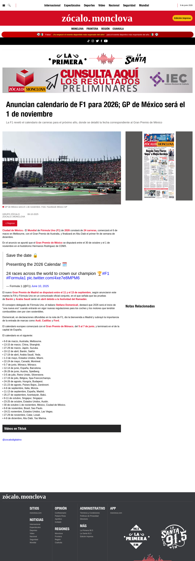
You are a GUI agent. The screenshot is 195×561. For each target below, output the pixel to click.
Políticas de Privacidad (89, 516)
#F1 (105, 273)
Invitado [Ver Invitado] (58, 522)
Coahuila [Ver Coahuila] (118, 28)
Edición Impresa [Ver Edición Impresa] (182, 18)
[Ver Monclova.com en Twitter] (97, 41)
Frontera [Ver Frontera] (92, 28)
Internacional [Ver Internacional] (52, 5)
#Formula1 (16, 278)
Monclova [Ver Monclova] (77, 28)
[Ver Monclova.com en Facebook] (101, 41)
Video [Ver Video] (101, 5)
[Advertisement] (159, 229)
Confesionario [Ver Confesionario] (60, 513)
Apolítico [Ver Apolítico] (58, 519)
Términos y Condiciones (90, 513)
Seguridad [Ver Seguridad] (129, 5)
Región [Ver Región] (105, 28)
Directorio (84, 519)
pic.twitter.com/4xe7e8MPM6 (53, 278)
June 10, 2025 (40, 286)
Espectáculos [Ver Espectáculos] (72, 5)
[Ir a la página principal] (97, 18)
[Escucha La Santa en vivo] (174, 537)
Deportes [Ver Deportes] (89, 5)
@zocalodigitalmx (12, 439)
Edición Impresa (86, 536)
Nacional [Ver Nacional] (114, 5)
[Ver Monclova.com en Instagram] (93, 41)
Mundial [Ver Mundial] (144, 5)
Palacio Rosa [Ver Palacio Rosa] (60, 516)
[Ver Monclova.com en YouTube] (105, 41)
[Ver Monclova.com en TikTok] (88, 41)
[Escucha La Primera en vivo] (134, 536)
